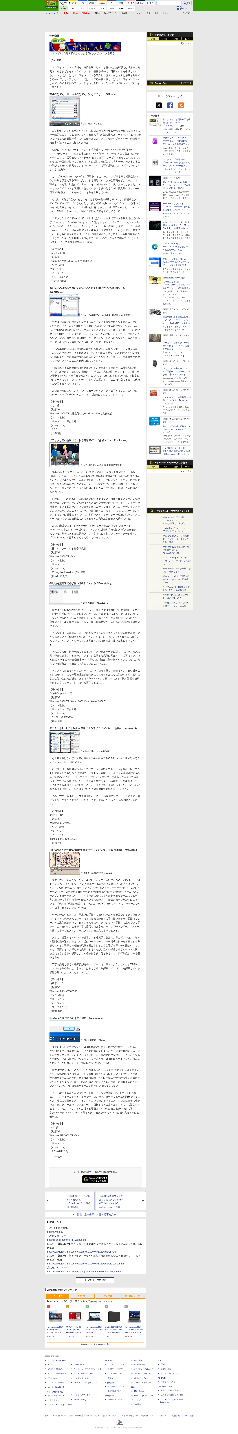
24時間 (164, 39)
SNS (148, 13)
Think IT (51, 1364)
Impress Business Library (84, 1373)
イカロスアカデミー (142, 1383)
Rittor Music (109, 1360)
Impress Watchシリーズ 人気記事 (171, 462)
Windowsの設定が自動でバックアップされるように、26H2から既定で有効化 (177, 520)
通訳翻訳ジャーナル (142, 1373)
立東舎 (110, 1378)
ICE (159, 1360)
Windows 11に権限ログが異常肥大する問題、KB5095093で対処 (176, 550)
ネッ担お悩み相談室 (56, 1387)
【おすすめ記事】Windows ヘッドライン (173, 511)
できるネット (53, 1400)
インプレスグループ (160, 1416)
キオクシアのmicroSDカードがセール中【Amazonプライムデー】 (176, 429)
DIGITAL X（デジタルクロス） (86, 1383)
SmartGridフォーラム (83, 1364)
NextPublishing (80, 1399)
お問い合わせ (75, 1416)
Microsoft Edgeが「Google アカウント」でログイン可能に (176, 560)
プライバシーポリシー (129, 1416)
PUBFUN (162, 1378)
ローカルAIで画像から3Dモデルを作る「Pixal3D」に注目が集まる (176, 345)
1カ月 (187, 39)
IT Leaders (52, 1378)
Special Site (161, 83)
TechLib (137, 1404)
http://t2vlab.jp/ (55, 1232)
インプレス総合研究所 (57, 1373)
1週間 (176, 39)
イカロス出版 (136, 1360)
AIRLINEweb (139, 1364)
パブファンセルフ (168, 1382)
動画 (156, 13)
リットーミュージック (117, 1364)
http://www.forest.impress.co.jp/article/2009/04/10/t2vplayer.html (81, 1251)
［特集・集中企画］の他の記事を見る (95, 1214)
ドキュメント (136, 13)
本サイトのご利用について (56, 1416)
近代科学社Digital (115, 1399)
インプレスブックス (82, 1395)
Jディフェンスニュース (144, 1369)
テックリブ (135, 1400)
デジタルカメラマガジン (58, 1396)
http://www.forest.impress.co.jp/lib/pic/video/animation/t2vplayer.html (84, 1271)
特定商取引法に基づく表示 (183, 1416)
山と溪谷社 (109, 1383)
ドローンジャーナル (56, 1383)
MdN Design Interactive (143, 1396)
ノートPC (57, 1296)
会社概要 (145, 1416)
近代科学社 (109, 1396)
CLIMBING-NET (114, 1391)
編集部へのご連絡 (109, 1416)
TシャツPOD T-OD (116, 1373)
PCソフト (82, 1296)
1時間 (153, 39)
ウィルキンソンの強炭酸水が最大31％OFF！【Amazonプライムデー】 (176, 400)
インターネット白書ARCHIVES (61, 1405)
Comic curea (166, 1369)
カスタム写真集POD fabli (172, 1395)
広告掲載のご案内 (91, 1416)
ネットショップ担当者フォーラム (87, 1369)
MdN (133, 1387)
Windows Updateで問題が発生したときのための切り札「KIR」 (176, 579)
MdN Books (139, 1391)
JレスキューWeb (141, 1378)
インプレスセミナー (82, 1378)
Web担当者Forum (55, 1369)
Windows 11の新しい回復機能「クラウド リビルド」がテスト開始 (176, 539)
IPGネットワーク (165, 1386)
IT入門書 (108, 1296)
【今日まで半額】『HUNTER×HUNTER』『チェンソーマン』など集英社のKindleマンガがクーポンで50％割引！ (176, 287)
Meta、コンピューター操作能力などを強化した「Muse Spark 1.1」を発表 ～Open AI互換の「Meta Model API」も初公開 (176, 228)
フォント (166, 13)
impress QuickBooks (169, 1373)
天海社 (164, 1364)
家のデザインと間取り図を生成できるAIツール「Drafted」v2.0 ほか (176, 122)
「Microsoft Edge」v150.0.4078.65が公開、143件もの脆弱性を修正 (176, 246)
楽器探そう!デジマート (117, 1369)
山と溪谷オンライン (116, 1386)
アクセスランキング (164, 35)
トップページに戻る (95, 1280)
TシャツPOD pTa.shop (171, 1390)
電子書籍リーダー (133, 1296)
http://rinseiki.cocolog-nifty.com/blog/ (66, 1240)
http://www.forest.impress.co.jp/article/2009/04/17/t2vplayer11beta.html (85, 1263)
